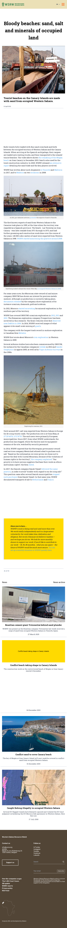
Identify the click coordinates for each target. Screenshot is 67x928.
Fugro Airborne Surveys (50, 349)
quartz (38, 326)
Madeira (20, 172)
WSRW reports (7, 886)
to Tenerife (45, 170)
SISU (9, 921)
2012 (53, 315)
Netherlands (37, 479)
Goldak (42, 347)
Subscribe (61, 871)
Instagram (37, 849)
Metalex (22, 333)
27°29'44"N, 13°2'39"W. (13, 436)
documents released (12, 301)
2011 (57, 315)
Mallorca (58, 170)
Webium (24, 921)
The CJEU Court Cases (10, 881)
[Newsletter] (45, 871)
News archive (59, 582)
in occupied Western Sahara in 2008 (49, 289)
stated (31, 465)
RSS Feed (5, 891)
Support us (10, 862)
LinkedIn (36, 855)
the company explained (41, 459)
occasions (34, 172)
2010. (6, 318)
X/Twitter (37, 847)
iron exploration (41, 337)
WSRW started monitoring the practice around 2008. (39, 238)
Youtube (36, 851)
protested (33, 217)
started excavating (26, 308)
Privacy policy (7, 888)
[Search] (47, 861)
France (51, 479)
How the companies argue (12, 879)
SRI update (6, 883)
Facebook (37, 853)
